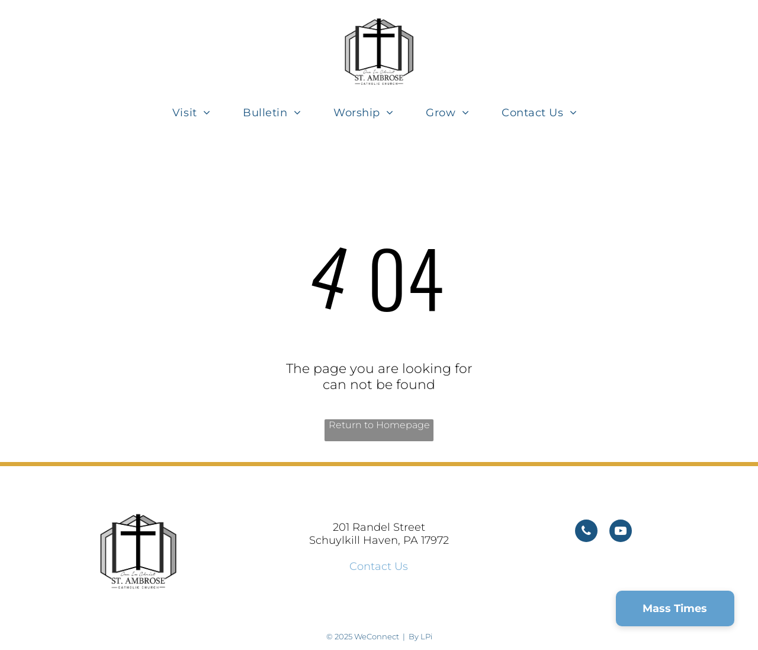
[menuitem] (195, 112)
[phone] (586, 532)
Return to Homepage (379, 425)
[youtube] (620, 532)
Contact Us (378, 566)
